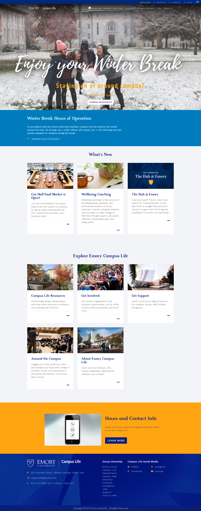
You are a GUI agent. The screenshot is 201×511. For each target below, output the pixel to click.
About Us (167, 8)
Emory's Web (109, 495)
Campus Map (109, 476)
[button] (15, 57)
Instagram (158, 466)
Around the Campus (146, 8)
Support (106, 491)
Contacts (107, 482)
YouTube (157, 471)
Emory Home (145, 2)
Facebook (135, 471)
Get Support (129, 8)
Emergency (108, 485)
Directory (107, 479)
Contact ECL (176, 2)
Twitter (133, 466)
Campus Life (161, 2)
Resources (107, 8)
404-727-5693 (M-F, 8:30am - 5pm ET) (50, 482)
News (159, 8)
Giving (189, 2)
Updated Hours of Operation (46, 138)
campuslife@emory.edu (41, 477)
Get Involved (117, 8)
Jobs (105, 488)
